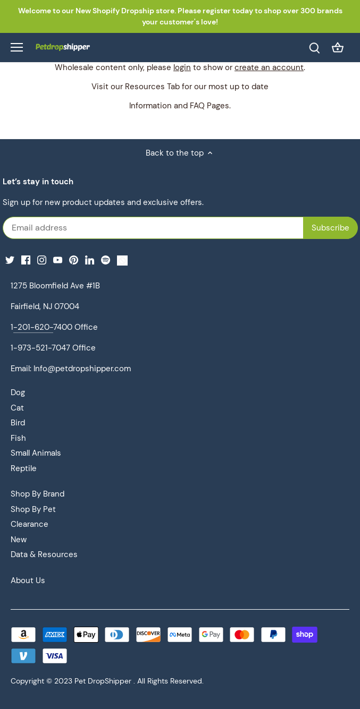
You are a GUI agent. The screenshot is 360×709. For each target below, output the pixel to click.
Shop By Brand (37, 494)
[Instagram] (41, 260)
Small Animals (36, 453)
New (19, 539)
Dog (18, 392)
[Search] (314, 47)
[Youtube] (57, 260)
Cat (17, 408)
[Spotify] (105, 260)
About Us (28, 580)
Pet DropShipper (102, 681)
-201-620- (33, 327)
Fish (18, 438)
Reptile (24, 468)
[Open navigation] (17, 47)
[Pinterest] (73, 260)
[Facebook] (25, 260)
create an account (269, 67)
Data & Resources (44, 554)
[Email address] (109, 227)
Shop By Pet (33, 509)
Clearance (29, 524)
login (182, 67)
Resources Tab (152, 86)
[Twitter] (9, 260)
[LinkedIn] (89, 260)
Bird (18, 422)
